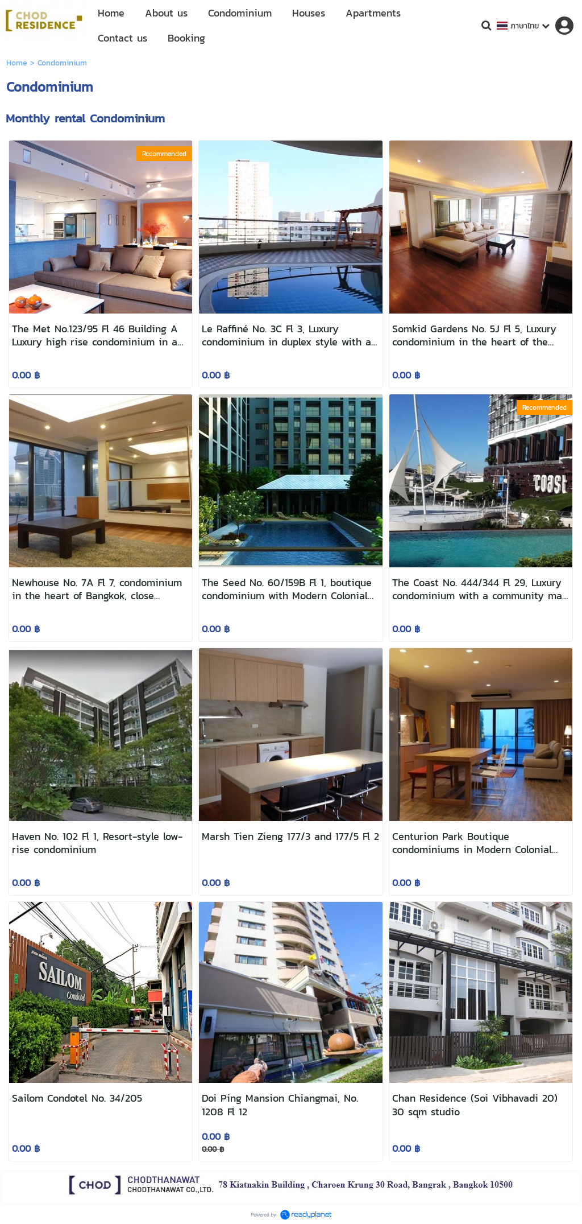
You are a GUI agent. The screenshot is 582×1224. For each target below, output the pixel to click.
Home (16, 63)
